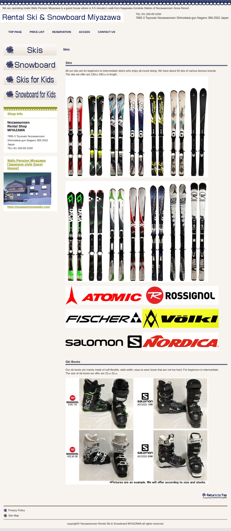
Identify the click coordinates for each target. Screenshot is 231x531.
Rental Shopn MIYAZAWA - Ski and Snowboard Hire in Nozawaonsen (65, 21)
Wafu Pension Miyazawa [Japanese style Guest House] (26, 164)
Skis (30, 50)
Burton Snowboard (30, 65)
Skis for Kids (30, 80)
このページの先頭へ (214, 496)
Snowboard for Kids (30, 95)
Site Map (13, 515)
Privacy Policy (16, 510)
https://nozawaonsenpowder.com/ (28, 206)
